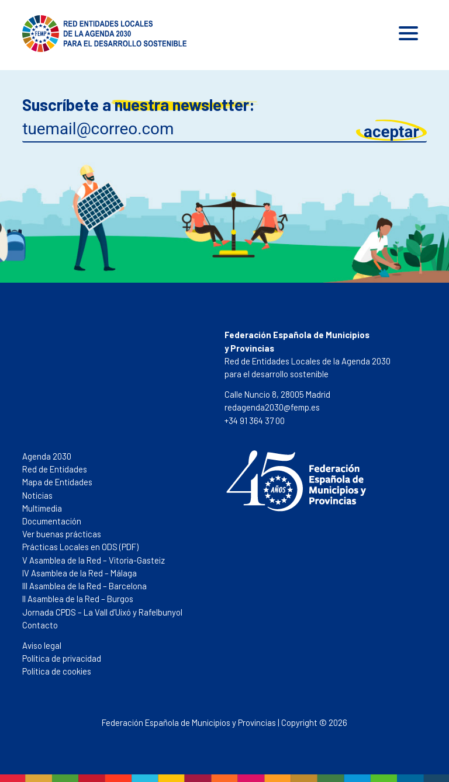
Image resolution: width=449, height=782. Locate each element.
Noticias (37, 495)
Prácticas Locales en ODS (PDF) (80, 546)
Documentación (51, 521)
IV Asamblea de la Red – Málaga (79, 573)
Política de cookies (56, 671)
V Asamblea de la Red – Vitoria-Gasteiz (93, 560)
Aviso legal (41, 645)
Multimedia (42, 508)
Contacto (40, 625)
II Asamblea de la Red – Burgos (77, 598)
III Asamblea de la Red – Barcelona (84, 586)
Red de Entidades (54, 469)
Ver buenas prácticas (61, 534)
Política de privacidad (61, 658)
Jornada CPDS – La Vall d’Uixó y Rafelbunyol (102, 612)
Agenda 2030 (46, 456)
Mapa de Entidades (57, 482)
